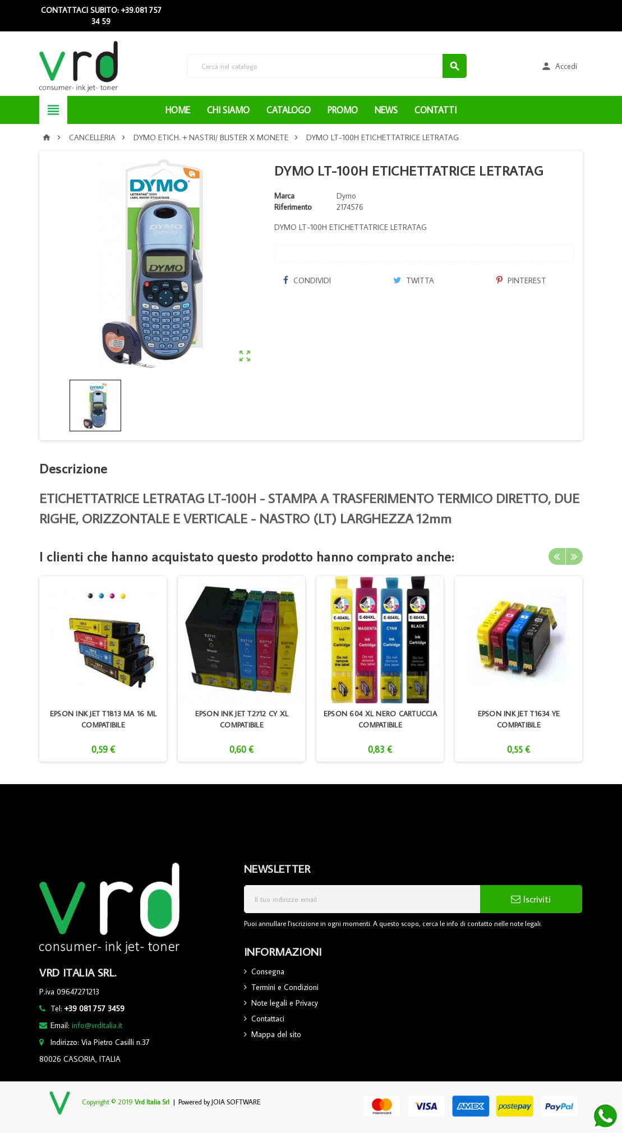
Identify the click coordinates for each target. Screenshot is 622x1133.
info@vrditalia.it (97, 1025)
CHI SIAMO (228, 110)
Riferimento (293, 207)
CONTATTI (435, 110)
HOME (177, 110)
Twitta (413, 280)
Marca (284, 196)
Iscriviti (531, 899)
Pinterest (521, 280)
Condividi (307, 280)
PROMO (343, 110)
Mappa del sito (276, 1034)
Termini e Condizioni (285, 987)
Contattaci (267, 1019)
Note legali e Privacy (284, 1003)
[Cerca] (327, 66)
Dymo (346, 196)
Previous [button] (557, 556)
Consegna (267, 971)
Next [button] (574, 556)
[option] (103, 669)
